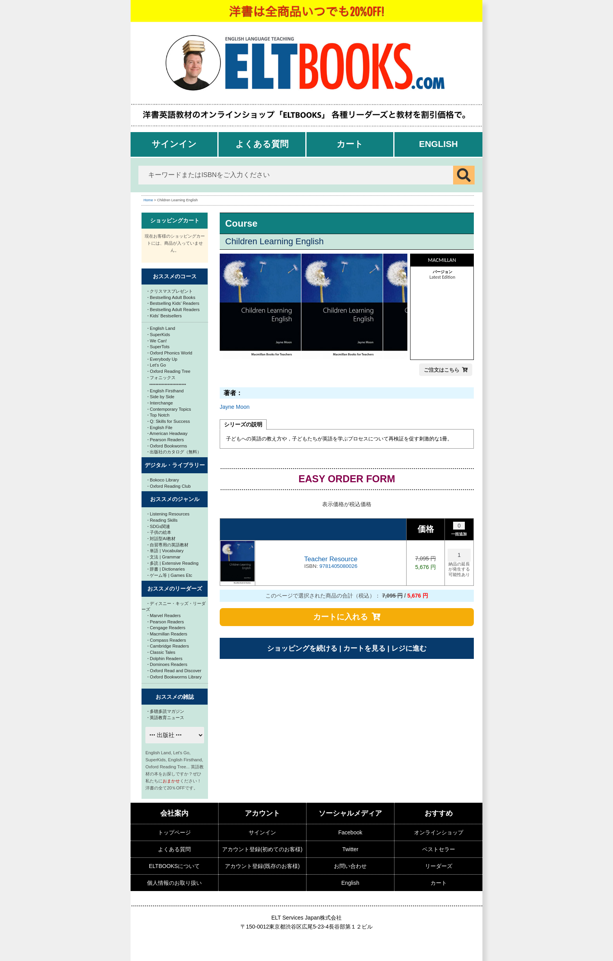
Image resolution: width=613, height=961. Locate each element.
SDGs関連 (158, 526)
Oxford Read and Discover (174, 670)
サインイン (174, 144)
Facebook (350, 832)
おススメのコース (175, 276)
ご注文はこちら (441, 370)
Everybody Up (162, 359)
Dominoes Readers (167, 664)
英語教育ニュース (165, 717)
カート (350, 144)
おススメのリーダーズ (174, 588)
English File (159, 427)
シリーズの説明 (243, 424)
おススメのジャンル (174, 499)
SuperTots (158, 346)
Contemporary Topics (169, 409)
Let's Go (156, 365)
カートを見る (364, 648)
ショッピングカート (174, 220)
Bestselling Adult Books (171, 297)
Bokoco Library (163, 480)
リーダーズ (438, 866)
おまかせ (171, 780)
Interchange (160, 403)
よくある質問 (262, 144)
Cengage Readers (166, 627)
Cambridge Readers (168, 646)
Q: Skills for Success (168, 421)
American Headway (167, 433)
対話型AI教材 (161, 538)
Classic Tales (161, 652)
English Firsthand (165, 390)
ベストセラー (438, 849)
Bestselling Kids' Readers (173, 303)
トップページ (174, 832)
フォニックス (161, 377)
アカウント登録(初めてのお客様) (262, 849)
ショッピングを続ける (302, 648)
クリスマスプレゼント (170, 291)
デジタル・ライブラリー (175, 465)
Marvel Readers (164, 615)
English (438, 144)
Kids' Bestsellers (164, 315)
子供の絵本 (159, 532)
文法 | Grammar (164, 557)
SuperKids (158, 334)
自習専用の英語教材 (167, 544)
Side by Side (160, 396)
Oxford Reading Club (169, 486)
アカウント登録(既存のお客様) (262, 866)
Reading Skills (162, 520)
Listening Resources (168, 514)
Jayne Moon (234, 407)
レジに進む (409, 648)
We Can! (157, 340)
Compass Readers (166, 640)
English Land (161, 328)
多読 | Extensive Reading (173, 563)
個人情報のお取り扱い (174, 883)
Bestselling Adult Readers (173, 309)
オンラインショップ (438, 832)
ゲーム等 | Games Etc (169, 575)
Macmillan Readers (167, 634)
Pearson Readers (165, 439)
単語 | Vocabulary (165, 550)
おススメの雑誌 (175, 697)
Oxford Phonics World (169, 353)
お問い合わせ (350, 866)
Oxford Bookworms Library (174, 677)
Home (148, 200)
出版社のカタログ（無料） (174, 451)
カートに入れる (340, 616)
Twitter (350, 849)
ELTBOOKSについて (174, 866)
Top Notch (158, 415)
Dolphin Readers (165, 658)
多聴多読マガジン (165, 711)
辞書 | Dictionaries (166, 569)
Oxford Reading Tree (168, 371)
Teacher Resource (330, 559)
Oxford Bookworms (167, 446)
